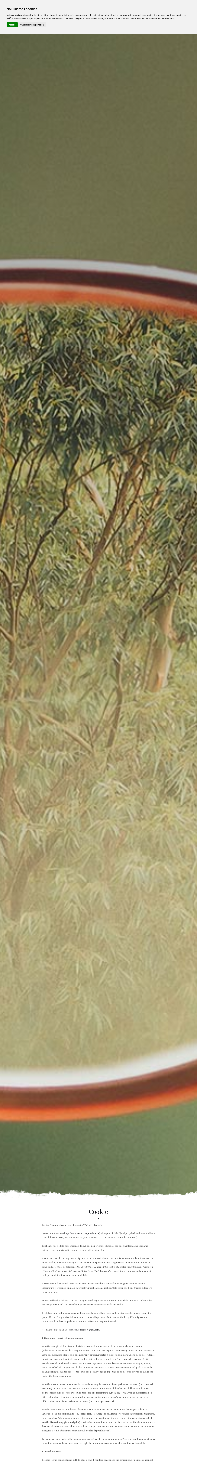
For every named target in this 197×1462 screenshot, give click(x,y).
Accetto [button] (12, 25)
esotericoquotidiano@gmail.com (82, 1329)
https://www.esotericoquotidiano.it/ (81, 1233)
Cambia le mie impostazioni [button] (32, 25)
